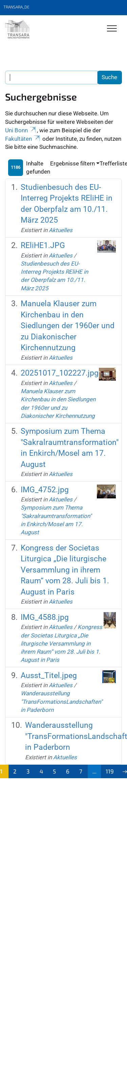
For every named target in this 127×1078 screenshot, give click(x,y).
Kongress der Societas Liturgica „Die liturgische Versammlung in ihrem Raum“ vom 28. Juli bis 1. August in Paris (65, 570)
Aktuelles (60, 230)
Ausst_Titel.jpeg (49, 675)
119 (110, 771)
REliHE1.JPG (43, 245)
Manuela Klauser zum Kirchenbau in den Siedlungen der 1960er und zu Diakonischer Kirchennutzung (67, 325)
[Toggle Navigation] (112, 29)
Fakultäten (23, 138)
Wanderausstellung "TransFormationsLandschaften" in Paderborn (61, 701)
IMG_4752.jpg (45, 489)
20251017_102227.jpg (60, 373)
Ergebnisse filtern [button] (72, 163)
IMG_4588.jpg (45, 617)
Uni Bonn (21, 130)
